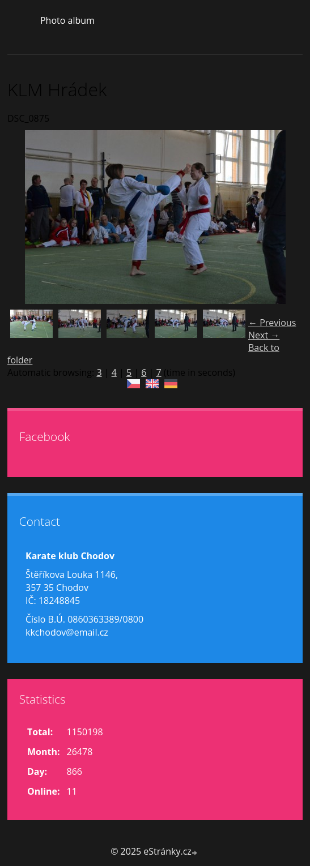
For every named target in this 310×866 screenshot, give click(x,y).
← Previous (272, 322)
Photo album (67, 20)
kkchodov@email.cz (67, 632)
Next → (263, 335)
